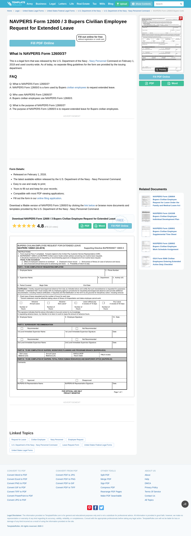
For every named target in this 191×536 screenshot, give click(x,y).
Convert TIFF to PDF (17, 491)
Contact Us (150, 496)
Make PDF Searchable (111, 496)
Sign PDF (105, 483)
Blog (110, 4)
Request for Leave (18, 440)
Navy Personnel (97, 61)
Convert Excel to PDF (17, 479)
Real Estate (83, 4)
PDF (85, 225)
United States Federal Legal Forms (98, 445)
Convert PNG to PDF (17, 483)
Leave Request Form (70, 445)
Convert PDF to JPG (65, 475)
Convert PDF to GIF (65, 483)
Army (30, 4)
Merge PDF (106, 479)
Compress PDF (108, 487)
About (147, 475)
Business (41, 4)
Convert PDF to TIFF (65, 487)
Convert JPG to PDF (16, 500)
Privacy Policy (151, 487)
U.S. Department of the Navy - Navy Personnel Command (34, 445)
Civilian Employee (38, 440)
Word (100, 225)
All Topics (149, 500)
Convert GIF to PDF (16, 487)
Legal (52, 4)
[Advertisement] (72, 138)
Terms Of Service (153, 491)
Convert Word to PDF (17, 475)
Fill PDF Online (42, 43)
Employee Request (75, 440)
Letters (63, 4)
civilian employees (76, 87)
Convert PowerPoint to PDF (20, 496)
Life (72, 4)
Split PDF (105, 475)
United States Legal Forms (22, 450)
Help (147, 479)
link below (89, 205)
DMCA (148, 483)
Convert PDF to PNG (65, 479)
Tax (95, 4)
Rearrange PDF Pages (111, 491)
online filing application (49, 198)
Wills (102, 4)
